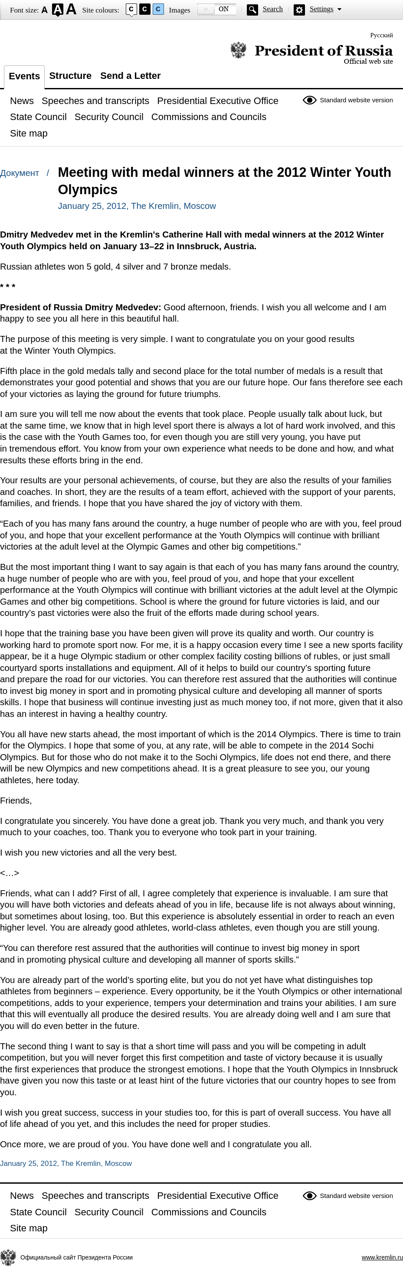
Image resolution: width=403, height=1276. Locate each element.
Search (273, 9)
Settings (322, 9)
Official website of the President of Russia (311, 53)
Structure (70, 75)
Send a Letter (130, 75)
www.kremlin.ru (382, 1257)
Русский (381, 35)
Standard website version (356, 100)
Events (24, 76)
